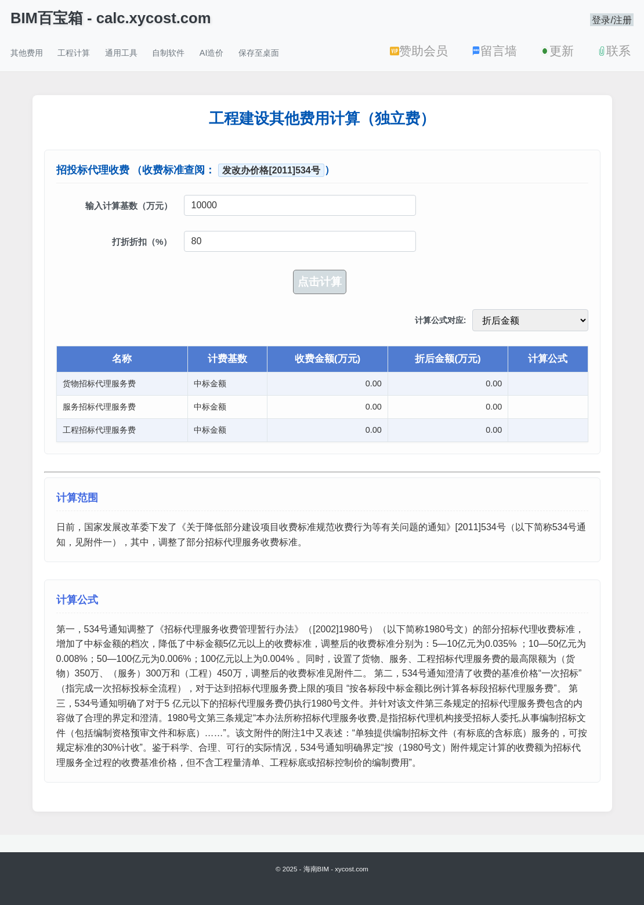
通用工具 (121, 52)
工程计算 (73, 52)
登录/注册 (612, 20)
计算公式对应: (440, 320)
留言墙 (494, 50)
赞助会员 (419, 50)
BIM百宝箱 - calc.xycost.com (110, 18)
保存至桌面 (258, 52)
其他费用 (26, 52)
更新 (557, 50)
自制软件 (168, 52)
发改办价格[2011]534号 (271, 170)
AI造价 (212, 52)
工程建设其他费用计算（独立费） (322, 118)
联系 (614, 50)
